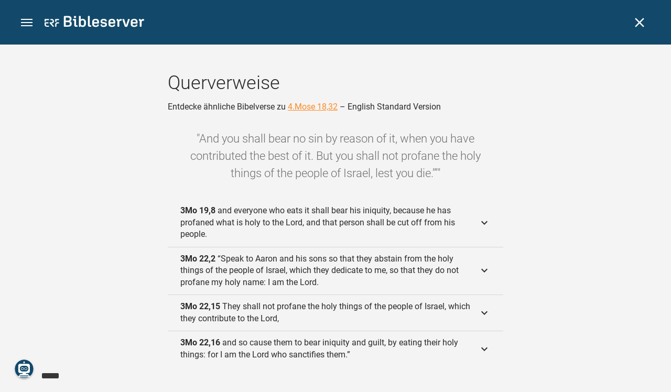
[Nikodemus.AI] (24, 369)
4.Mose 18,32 (313, 107)
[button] (27, 23)
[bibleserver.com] (94, 23)
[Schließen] (639, 22)
